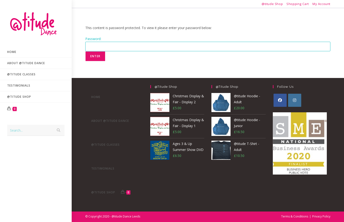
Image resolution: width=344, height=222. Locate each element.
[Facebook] (280, 100)
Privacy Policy (321, 216)
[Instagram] (294, 100)
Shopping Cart (297, 4)
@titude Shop (272, 4)
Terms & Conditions (294, 216)
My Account (321, 4)
